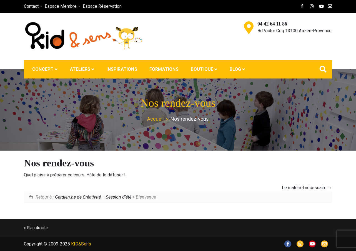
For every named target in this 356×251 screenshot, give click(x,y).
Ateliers (80, 69)
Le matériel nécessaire (307, 187)
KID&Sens (81, 244)
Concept (43, 69)
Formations (164, 69)
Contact (31, 6)
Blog (235, 69)
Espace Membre (60, 6)
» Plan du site (36, 227)
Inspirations (121, 69)
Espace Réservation (101, 6)
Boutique (202, 69)
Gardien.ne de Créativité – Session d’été (93, 197)
